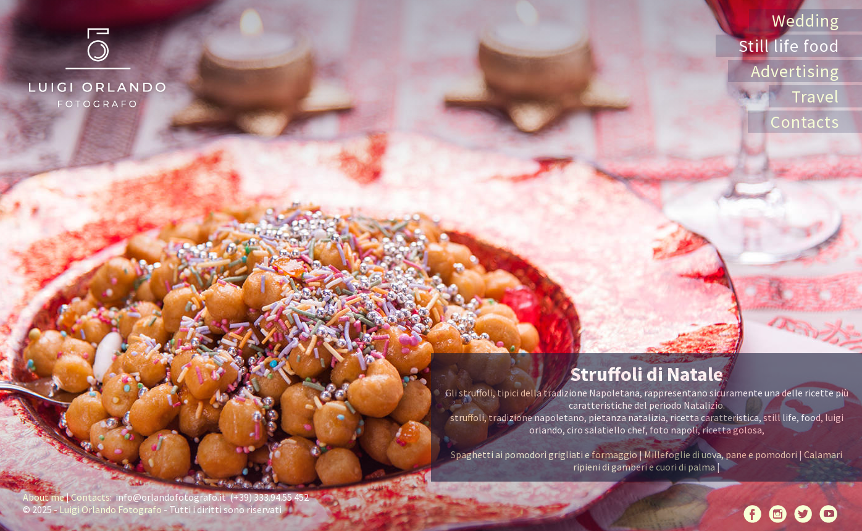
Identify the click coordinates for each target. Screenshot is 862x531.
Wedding (805, 20)
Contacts (805, 122)
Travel (815, 96)
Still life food (789, 46)
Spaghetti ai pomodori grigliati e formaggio (544, 454)
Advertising (795, 71)
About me (43, 497)
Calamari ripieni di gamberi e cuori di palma (707, 460)
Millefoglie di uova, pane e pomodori (720, 454)
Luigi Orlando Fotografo (110, 509)
